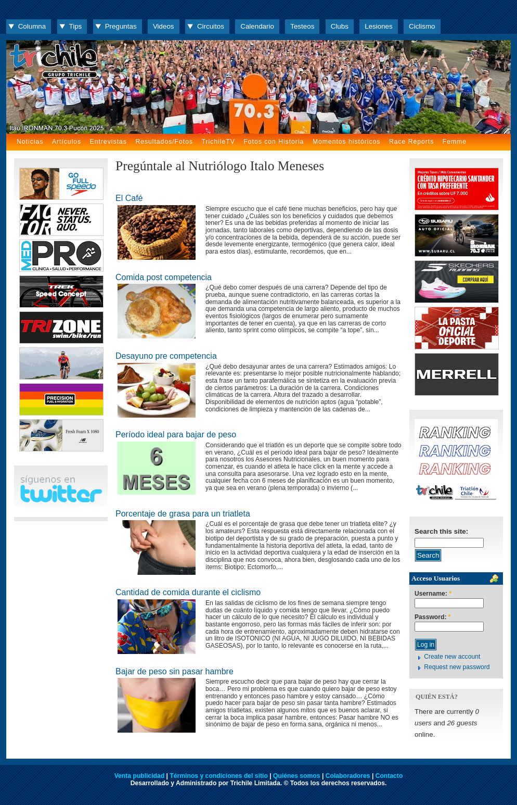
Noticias (30, 141)
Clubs (339, 26)
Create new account (452, 656)
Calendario (257, 26)
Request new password (456, 667)
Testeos (302, 26)
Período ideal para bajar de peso (175, 434)
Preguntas (121, 26)
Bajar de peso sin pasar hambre (174, 671)
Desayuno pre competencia (166, 355)
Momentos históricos (346, 141)
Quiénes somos (296, 775)
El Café (129, 198)
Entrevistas (108, 141)
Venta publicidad (139, 775)
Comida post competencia (163, 277)
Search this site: (441, 531)
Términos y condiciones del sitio (218, 775)
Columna (32, 26)
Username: (433, 594)
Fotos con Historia (273, 141)
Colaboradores (348, 775)
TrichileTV (218, 141)
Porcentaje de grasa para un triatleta (182, 513)
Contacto (389, 775)
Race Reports (411, 141)
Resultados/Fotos (164, 141)
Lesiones (378, 26)
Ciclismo (422, 26)
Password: (433, 617)
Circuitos (210, 26)
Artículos (66, 141)
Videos (163, 26)
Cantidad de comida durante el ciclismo (188, 592)
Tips (75, 26)
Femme (455, 141)
